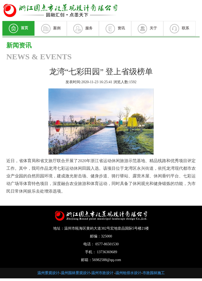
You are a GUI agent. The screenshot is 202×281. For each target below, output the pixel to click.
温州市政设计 (102, 273)
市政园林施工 (154, 273)
